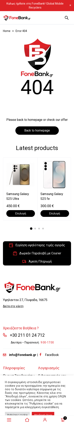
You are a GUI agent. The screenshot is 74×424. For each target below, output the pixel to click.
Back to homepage (37, 130)
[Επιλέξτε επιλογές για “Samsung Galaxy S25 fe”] (54, 213)
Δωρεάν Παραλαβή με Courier (40, 253)
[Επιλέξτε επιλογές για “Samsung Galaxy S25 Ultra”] (20, 213)
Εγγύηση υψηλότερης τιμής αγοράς (40, 245)
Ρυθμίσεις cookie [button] (17, 414)
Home (6, 31)
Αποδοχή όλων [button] (43, 414)
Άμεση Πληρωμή (40, 261)
